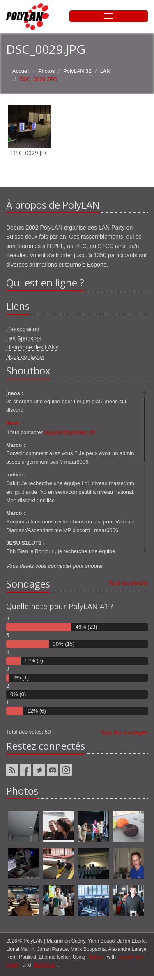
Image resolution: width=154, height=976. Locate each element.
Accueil (21, 71)
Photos (46, 71)
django (96, 957)
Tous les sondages (124, 732)
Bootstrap (44, 965)
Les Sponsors (23, 338)
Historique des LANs (32, 347)
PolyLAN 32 (77, 71)
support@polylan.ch (69, 432)
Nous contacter (25, 356)
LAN (105, 71)
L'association (22, 329)
